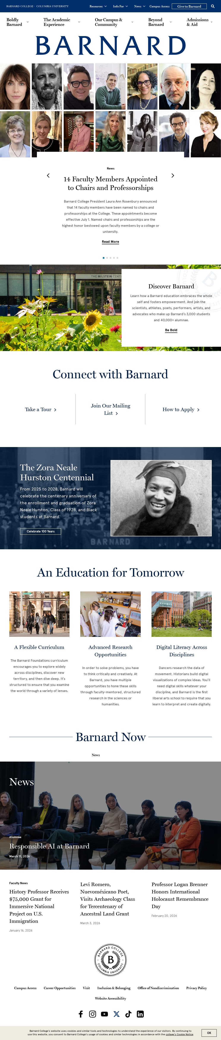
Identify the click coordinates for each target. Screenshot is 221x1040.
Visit (86, 988)
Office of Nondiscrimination (158, 988)
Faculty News (18, 883)
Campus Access (160, 6)
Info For (120, 6)
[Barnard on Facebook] (80, 1014)
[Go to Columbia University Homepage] (52, 6)
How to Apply (178, 409)
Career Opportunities (60, 988)
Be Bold (171, 330)
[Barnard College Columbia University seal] (110, 960)
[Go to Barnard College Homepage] (20, 6)
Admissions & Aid (197, 22)
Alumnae (15, 837)
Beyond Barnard (156, 22)
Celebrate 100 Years (40, 531)
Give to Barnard (189, 6)
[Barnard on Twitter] (116, 1014)
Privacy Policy (196, 988)
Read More (110, 242)
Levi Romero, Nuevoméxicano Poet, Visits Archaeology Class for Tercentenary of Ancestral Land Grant (107, 899)
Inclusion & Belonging (113, 988)
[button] (48, 175)
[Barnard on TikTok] (128, 1014)
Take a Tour (38, 409)
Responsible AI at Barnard (49, 846)
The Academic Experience (57, 22)
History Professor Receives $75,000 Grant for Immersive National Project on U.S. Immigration (39, 906)
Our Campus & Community (108, 22)
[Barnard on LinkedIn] (140, 1014)
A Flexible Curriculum (39, 647)
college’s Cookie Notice (179, 1034)
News (139, 6)
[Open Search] (213, 6)
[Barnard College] (111, 46)
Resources (98, 6)
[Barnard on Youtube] (104, 1014)
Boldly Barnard (14, 22)
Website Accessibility (110, 998)
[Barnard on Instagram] (92, 1014)
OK (209, 1033)
